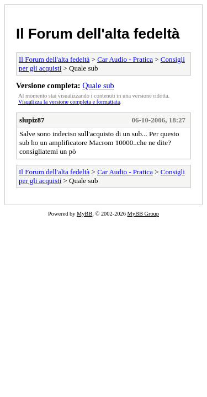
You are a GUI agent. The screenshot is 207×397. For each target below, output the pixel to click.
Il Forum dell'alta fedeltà (98, 33)
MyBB (84, 214)
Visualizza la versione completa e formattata (69, 102)
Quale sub (98, 85)
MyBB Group (143, 214)
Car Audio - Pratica (125, 59)
